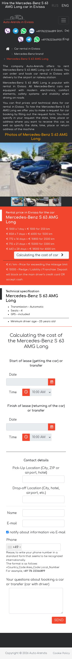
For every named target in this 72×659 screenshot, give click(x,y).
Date (13, 374)
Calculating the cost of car (41, 255)
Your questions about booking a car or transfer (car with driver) (35, 582)
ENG (65, 5)
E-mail (12, 523)
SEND (59, 620)
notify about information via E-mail (35, 532)
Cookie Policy (61, 653)
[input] (27, 382)
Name (12, 513)
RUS (55, 5)
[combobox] (14, 547)
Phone (11, 540)
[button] (68, 170)
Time (13, 392)
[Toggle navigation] (63, 20)
